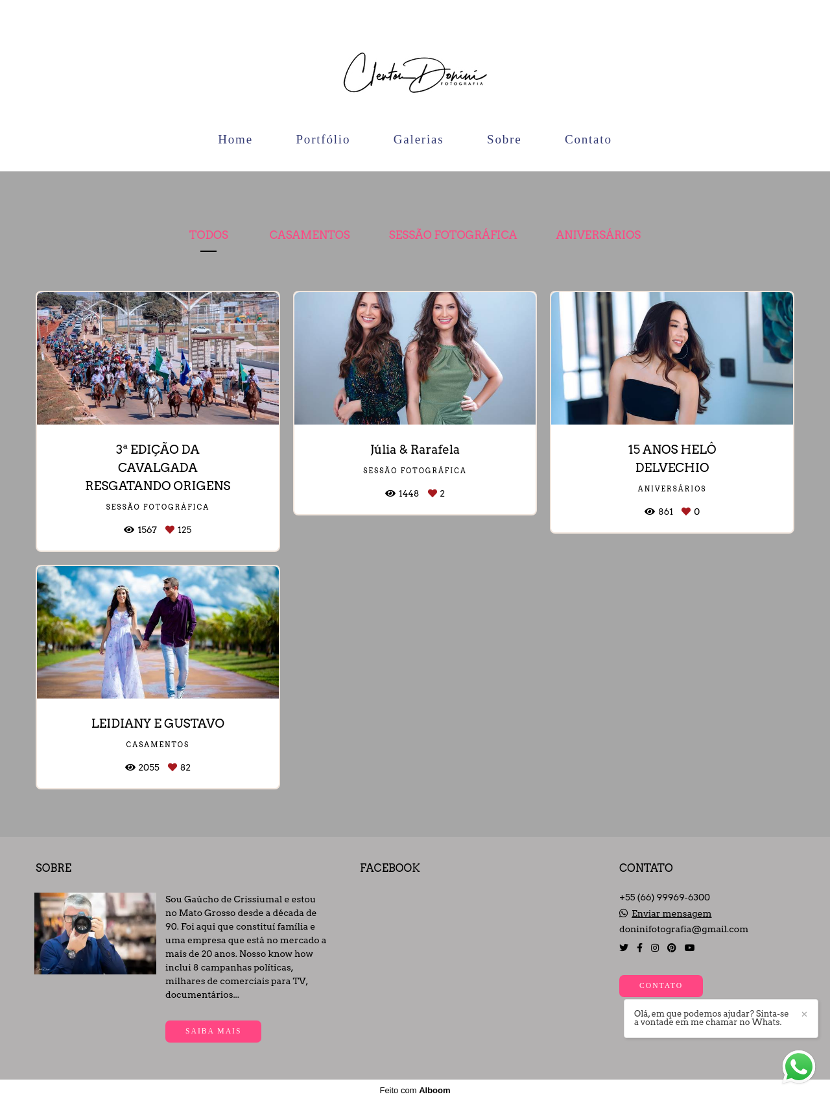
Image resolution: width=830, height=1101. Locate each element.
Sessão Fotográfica (453, 235)
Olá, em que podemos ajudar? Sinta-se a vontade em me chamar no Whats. (711, 1017)
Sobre (504, 139)
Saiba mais (213, 1031)
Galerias (419, 139)
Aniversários (598, 235)
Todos (208, 235)
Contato (588, 139)
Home (235, 139)
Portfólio (323, 139)
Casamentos (310, 235)
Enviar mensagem (672, 913)
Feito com (414, 1090)
